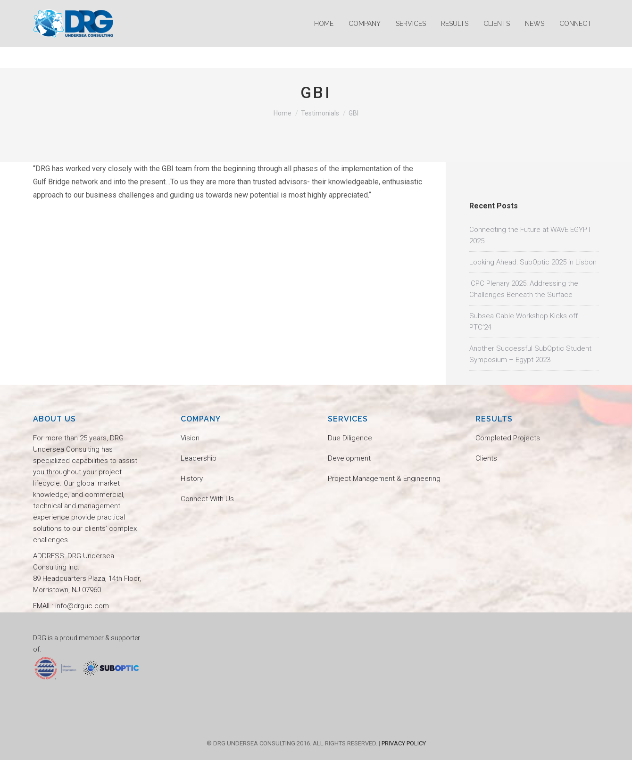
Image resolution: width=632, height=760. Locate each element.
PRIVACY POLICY (404, 743)
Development (349, 458)
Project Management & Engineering (384, 478)
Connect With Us (207, 499)
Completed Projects (507, 438)
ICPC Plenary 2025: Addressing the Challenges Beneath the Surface (523, 289)
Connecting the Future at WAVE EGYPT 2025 (530, 235)
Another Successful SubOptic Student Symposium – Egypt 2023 (530, 354)
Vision (190, 438)
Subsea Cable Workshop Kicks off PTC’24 (523, 321)
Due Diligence (350, 438)
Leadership (198, 458)
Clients (486, 458)
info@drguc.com (63, 10)
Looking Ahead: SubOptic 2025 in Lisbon (533, 262)
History (192, 478)
